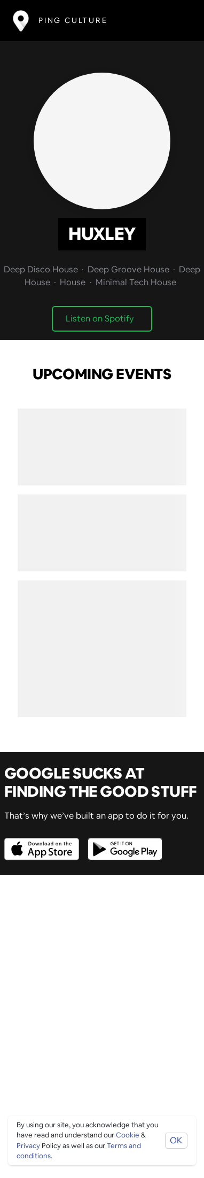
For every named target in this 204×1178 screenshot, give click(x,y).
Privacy (28, 1145)
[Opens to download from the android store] (122, 841)
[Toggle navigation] (175, 20)
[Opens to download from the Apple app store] (43, 841)
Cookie (127, 1135)
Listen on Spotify (100, 318)
